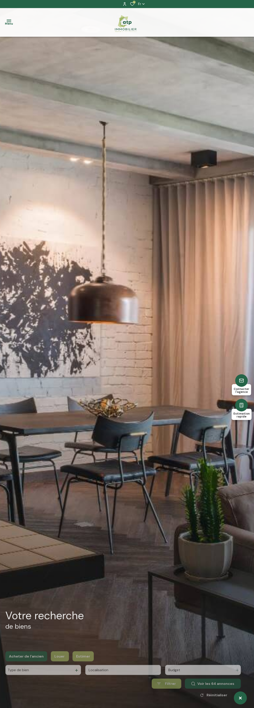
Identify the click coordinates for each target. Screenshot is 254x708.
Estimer (83, 663)
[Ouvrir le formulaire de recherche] (166, 691)
